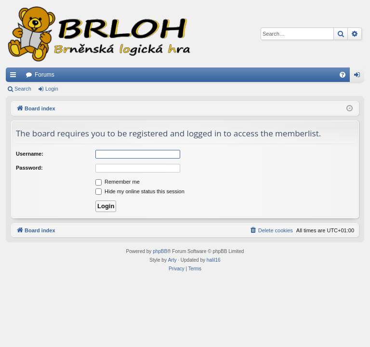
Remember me (117, 182)
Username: (29, 154)
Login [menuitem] (359, 76)
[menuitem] (342, 74)
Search (22, 89)
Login (51, 89)
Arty (172, 260)
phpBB (160, 251)
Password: (29, 168)
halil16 (214, 260)
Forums (44, 74)
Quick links (15, 76)
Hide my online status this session (140, 191)
